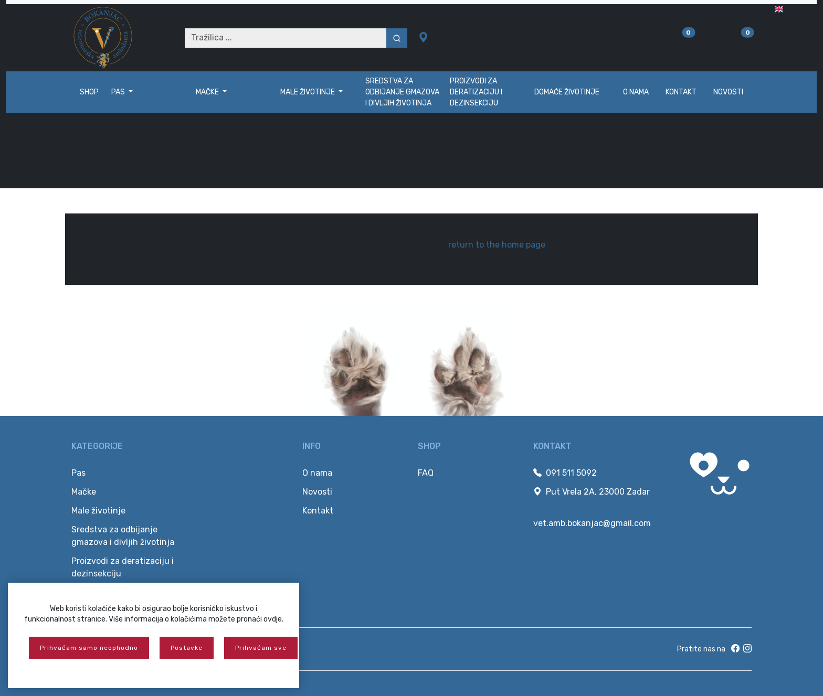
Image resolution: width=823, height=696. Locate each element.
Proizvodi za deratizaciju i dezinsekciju (476, 92)
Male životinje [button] (308, 92)
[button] (717, 37)
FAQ (426, 473)
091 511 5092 (565, 473)
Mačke (83, 492)
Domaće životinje (566, 92)
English (792, 9)
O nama (636, 92)
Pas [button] (118, 92)
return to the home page (496, 245)
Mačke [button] (208, 92)
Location (440, 37)
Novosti (728, 92)
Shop (89, 92)
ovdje (272, 619)
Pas (78, 473)
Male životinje (98, 511)
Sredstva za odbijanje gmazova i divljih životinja (402, 92)
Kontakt (681, 92)
